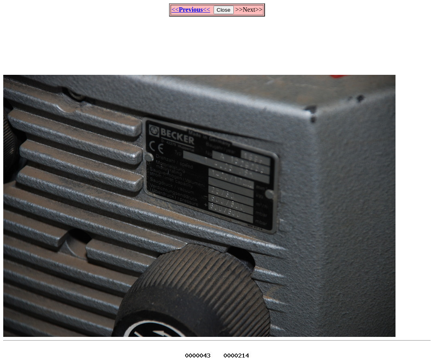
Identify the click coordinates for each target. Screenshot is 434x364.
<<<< (190, 9)
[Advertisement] (217, 42)
